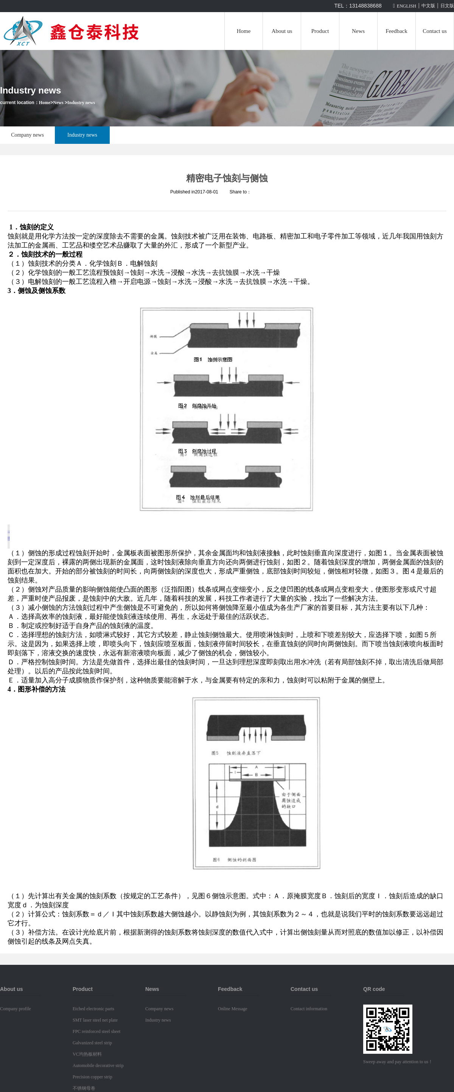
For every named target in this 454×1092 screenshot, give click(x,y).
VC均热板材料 (87, 1054)
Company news (27, 135)
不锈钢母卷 (84, 1088)
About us (282, 31)
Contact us (435, 31)
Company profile (15, 1008)
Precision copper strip (92, 1077)
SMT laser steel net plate (95, 1020)
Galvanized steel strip (92, 1042)
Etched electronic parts (93, 1008)
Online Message (232, 1008)
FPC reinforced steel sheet (96, 1031)
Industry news (81, 102)
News (358, 31)
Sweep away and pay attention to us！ (398, 1061)
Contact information (309, 1008)
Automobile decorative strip (98, 1065)
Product (320, 31)
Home (244, 31)
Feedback (396, 31)
